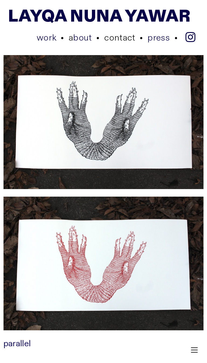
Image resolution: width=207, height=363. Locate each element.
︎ (190, 38)
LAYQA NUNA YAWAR (99, 16)
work (46, 38)
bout (80, 38)
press (158, 38)
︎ (194, 350)
